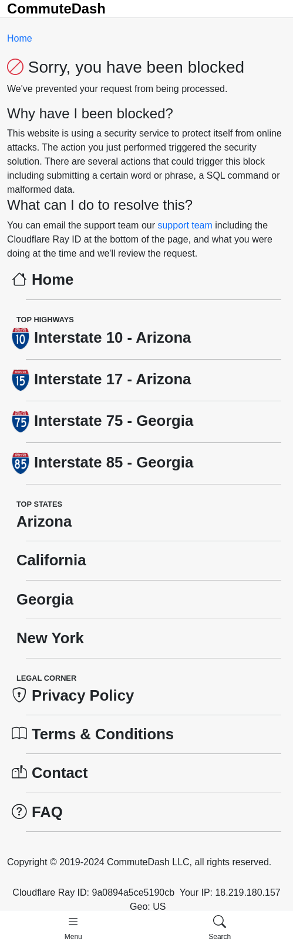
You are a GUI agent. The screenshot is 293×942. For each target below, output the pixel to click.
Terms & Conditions (93, 734)
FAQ (37, 812)
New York (48, 638)
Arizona (42, 521)
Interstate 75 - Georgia (102, 420)
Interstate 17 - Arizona (101, 379)
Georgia (42, 599)
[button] (73, 927)
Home (19, 38)
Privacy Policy (73, 695)
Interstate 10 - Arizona (101, 337)
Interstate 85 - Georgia (102, 462)
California (49, 560)
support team (186, 225)
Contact (50, 772)
